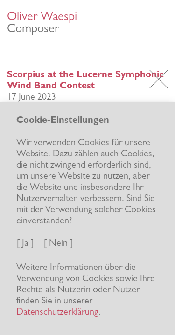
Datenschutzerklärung (57, 312)
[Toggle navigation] (158, 22)
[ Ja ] (25, 243)
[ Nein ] (58, 243)
